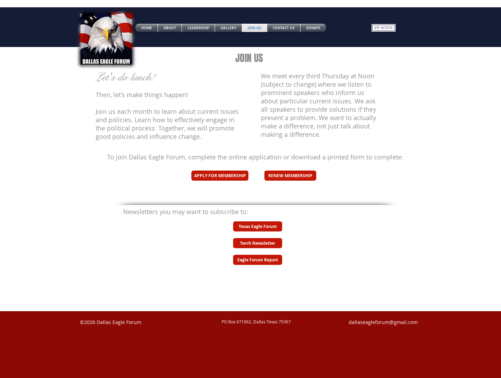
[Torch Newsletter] (257, 243)
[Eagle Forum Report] (257, 260)
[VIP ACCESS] (383, 28)
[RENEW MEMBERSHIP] (290, 176)
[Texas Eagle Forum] (257, 226)
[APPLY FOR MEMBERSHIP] (219, 176)
